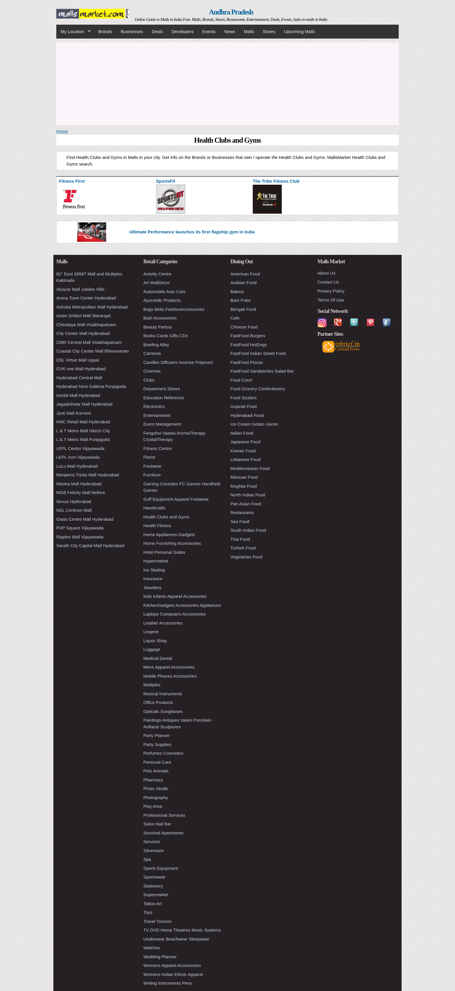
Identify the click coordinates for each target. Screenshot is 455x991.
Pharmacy (153, 779)
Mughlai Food (243, 486)
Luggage (151, 649)
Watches (151, 947)
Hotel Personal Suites (164, 552)
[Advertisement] (227, 83)
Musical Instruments (162, 693)
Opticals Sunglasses (163, 711)
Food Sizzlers (243, 397)
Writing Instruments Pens (167, 983)
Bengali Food (243, 309)
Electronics (154, 406)
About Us (326, 273)
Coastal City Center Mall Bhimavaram (92, 351)
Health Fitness (157, 525)
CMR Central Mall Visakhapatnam (89, 342)
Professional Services (164, 815)
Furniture (152, 474)
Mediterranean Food (250, 468)
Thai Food (240, 539)
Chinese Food (243, 326)
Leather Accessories (163, 622)
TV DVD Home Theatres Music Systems (182, 930)
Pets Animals (156, 770)
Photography (155, 797)
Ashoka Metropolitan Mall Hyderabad (92, 306)
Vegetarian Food (246, 556)
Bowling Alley (156, 344)
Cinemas (151, 371)
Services (151, 841)
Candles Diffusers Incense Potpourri (178, 362)
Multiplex (151, 684)
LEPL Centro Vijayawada (80, 448)
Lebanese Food (245, 459)
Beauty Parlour (157, 326)
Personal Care (157, 762)
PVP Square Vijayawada (80, 527)
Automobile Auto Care (164, 291)
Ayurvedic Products (162, 300)
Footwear (152, 466)
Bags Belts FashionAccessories (173, 309)
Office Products (158, 702)
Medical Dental (157, 658)
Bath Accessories (160, 317)
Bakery (237, 291)
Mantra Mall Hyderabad (79, 483)
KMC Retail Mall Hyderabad (83, 421)
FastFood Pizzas (246, 362)
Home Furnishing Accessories (172, 543)
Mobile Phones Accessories (169, 676)
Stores (269, 31)
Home (62, 131)
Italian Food (241, 433)
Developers (182, 31)
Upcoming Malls (299, 31)
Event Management (162, 424)
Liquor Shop (155, 640)
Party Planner (156, 735)
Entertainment (156, 415)
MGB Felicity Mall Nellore (80, 492)
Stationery (153, 885)
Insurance (152, 578)
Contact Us (328, 281)
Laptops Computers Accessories (174, 613)
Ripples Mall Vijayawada (79, 536)
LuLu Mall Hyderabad (77, 466)
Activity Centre (157, 273)
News (229, 31)
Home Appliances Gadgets (169, 534)
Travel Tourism (157, 921)
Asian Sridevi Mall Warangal (83, 315)
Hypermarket (155, 560)
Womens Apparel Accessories (172, 965)
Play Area (152, 806)
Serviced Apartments (163, 832)
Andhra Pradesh (231, 12)
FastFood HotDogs (248, 344)
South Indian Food (248, 530)
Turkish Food (243, 547)
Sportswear (154, 876)
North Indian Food (247, 494)
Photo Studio (155, 788)
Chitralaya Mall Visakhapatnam (86, 324)
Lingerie (151, 631)
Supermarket (155, 894)
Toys (147, 912)
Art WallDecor (156, 282)
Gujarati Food (243, 406)
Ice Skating (154, 569)
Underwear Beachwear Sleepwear (176, 938)
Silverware (153, 850)
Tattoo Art (152, 903)
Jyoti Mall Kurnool (73, 413)
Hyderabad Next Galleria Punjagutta (91, 386)
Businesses (132, 31)
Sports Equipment (160, 868)
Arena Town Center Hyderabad (86, 297)
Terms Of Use (330, 299)
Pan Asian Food (245, 503)
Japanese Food (245, 441)
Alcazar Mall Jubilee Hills (80, 289)
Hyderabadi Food (247, 415)
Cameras (152, 353)
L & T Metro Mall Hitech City (83, 430)
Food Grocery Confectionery (257, 388)
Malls (249, 31)
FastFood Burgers (247, 335)
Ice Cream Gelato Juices (254, 424)
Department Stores (161, 388)
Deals (157, 31)
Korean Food (243, 450)
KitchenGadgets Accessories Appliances (182, 605)
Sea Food (239, 521)
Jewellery (152, 587)
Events (209, 31)
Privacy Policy (330, 290)
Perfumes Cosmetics (163, 753)
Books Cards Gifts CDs (165, 335)
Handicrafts (154, 507)
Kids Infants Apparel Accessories (175, 596)
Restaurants (242, 512)
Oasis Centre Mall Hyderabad (84, 519)
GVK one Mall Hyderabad (81, 368)
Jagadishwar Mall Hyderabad (84, 404)
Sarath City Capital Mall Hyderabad (90, 545)
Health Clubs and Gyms (166, 516)
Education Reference (163, 397)
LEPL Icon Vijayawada (78, 457)
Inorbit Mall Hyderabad (78, 395)
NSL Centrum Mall (74, 510)
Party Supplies (157, 744)
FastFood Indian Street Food (258, 353)
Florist (149, 457)
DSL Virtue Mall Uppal (77, 359)
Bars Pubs (240, 300)
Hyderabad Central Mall (79, 377)
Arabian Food (243, 282)
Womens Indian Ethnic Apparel (173, 974)
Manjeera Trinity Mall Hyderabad (87, 474)
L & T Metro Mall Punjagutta (83, 439)
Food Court (241, 379)
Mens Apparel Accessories (168, 667)
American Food (245, 273)
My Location (73, 31)
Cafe (235, 317)
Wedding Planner (160, 956)
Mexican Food (244, 477)
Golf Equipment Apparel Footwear (176, 499)
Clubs (148, 379)
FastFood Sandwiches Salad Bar (262, 371)
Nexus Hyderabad (73, 501)
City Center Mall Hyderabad (83, 333)
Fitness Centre (157, 448)
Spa (147, 859)
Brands (105, 31)
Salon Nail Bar (157, 823)
